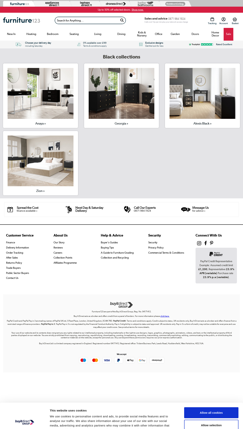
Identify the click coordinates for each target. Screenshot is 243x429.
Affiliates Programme (65, 262)
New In (11, 34)
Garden (175, 34)
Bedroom (52, 34)
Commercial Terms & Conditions (166, 252)
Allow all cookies (211, 388)
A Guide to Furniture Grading (117, 252)
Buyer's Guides (109, 242)
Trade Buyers (13, 267)
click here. (165, 316)
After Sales (12, 257)
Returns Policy (14, 262)
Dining (121, 34)
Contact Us (12, 277)
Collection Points (63, 257)
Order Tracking (14, 252)
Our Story (59, 242)
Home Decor (215, 34)
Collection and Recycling (115, 257)
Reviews (58, 247)
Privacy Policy (156, 247)
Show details (199, 421)
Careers (58, 252)
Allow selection (211, 401)
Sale (228, 34)
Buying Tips (107, 247)
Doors (195, 34)
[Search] (86, 20)
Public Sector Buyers (17, 272)
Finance (10, 242)
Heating (31, 34)
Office (158, 34)
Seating (74, 34)
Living (97, 34)
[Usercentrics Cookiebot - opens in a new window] (24, 421)
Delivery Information (17, 247)
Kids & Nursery (142, 34)
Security (152, 242)
